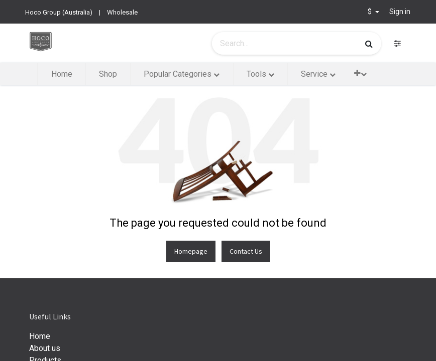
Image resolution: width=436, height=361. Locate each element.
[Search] (369, 43)
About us (44, 348)
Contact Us (246, 251)
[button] (360, 73)
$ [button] (370, 12)
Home (39, 336)
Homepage (190, 251)
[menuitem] (61, 74)
